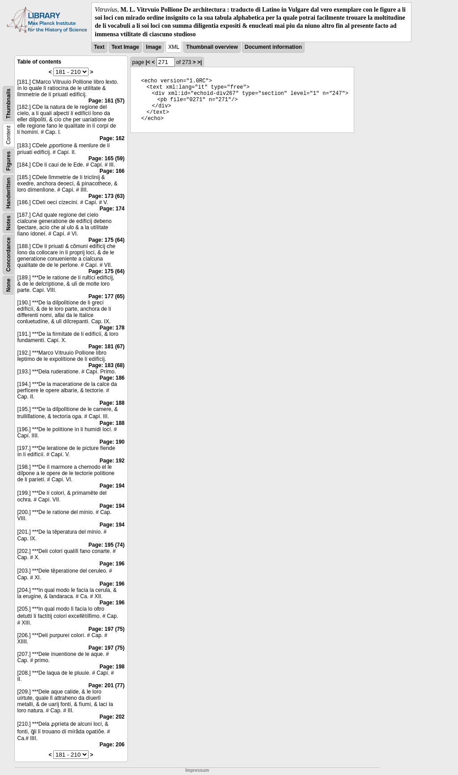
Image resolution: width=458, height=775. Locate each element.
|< (148, 62)
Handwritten (8, 192)
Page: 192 (111, 461)
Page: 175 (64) (107, 240)
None (8, 285)
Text (99, 47)
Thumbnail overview (211, 47)
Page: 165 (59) (107, 158)
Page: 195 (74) (107, 545)
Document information (273, 47)
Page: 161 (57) (107, 101)
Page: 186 (111, 378)
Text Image (125, 47)
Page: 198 (111, 667)
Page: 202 (111, 717)
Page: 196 (111, 564)
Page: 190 (111, 442)
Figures (8, 161)
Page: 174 (111, 209)
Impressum (197, 770)
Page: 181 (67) (107, 346)
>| (199, 62)
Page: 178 (111, 328)
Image (153, 47)
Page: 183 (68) (107, 365)
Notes (8, 222)
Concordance (8, 254)
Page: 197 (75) (107, 629)
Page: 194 (111, 486)
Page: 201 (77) (107, 685)
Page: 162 (111, 138)
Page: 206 (111, 744)
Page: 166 (111, 171)
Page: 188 (111, 403)
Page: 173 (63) (107, 196)
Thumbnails (8, 104)
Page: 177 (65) (107, 296)
